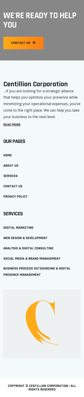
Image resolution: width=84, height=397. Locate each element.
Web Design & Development (25, 238)
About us (10, 165)
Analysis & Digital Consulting (28, 248)
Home (7, 155)
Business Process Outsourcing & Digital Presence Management (37, 271)
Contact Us (12, 186)
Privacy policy (15, 196)
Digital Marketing (18, 227)
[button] (23, 43)
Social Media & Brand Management (31, 258)
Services (10, 176)
